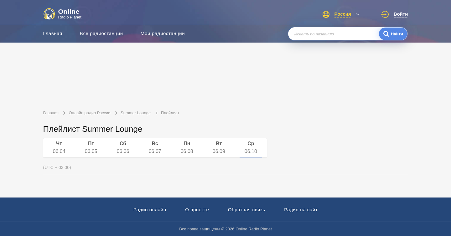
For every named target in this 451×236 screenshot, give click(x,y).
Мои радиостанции (163, 33)
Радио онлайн (149, 209)
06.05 (91, 147)
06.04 (59, 147)
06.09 (219, 147)
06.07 (155, 147)
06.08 (187, 147)
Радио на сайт (301, 209)
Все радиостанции (101, 33)
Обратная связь (246, 209)
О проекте (197, 209)
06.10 (251, 147)
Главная (52, 33)
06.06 (123, 147)
